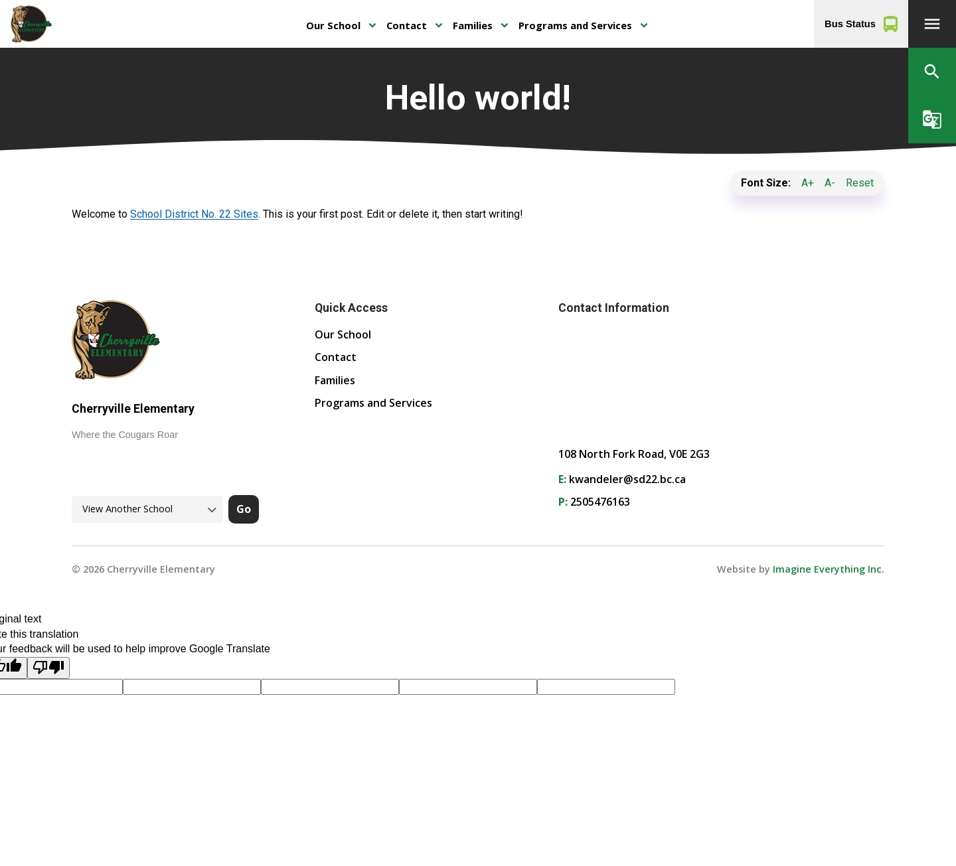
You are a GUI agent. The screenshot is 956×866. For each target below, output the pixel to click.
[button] (932, 24)
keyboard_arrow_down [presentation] (372, 25)
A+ (807, 183)
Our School (333, 25)
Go (243, 509)
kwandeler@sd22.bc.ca (627, 479)
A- (830, 183)
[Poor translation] (48, 668)
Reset (860, 183)
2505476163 (600, 501)
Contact (406, 25)
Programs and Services (575, 25)
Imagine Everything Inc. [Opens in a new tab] (828, 569)
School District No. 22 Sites (194, 214)
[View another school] (147, 509)
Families (473, 25)
